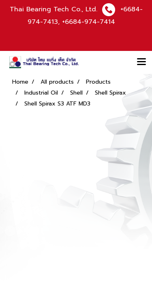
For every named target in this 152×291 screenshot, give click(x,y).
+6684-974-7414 (88, 22)
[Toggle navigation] (141, 62)
